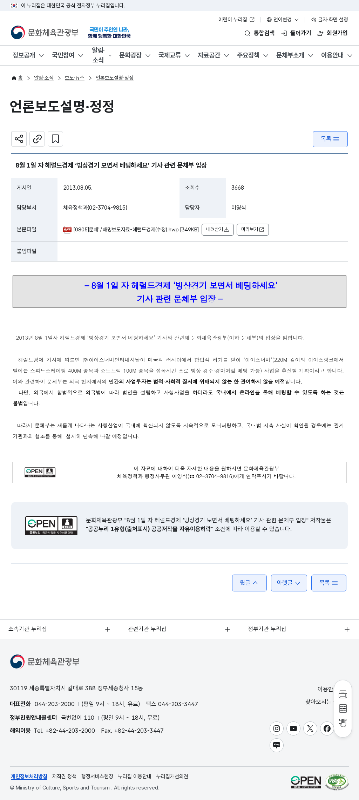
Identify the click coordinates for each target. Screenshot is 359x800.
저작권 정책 (64, 776)
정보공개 (24, 55)
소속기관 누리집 (28, 628)
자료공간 (209, 55)
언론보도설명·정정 (115, 78)
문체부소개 (290, 55)
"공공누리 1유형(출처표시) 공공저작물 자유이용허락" (149, 529)
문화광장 (130, 55)
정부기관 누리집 (267, 628)
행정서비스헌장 (97, 776)
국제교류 (169, 55)
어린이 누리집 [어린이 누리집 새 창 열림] (236, 19)
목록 (330, 139)
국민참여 (63, 55)
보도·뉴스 (74, 78)
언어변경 (282, 19)
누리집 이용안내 (134, 776)
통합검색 (264, 32)
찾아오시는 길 (326, 702)
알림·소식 (98, 55)
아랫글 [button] (289, 583)
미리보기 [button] (252, 230)
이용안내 (332, 55)
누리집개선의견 (172, 776)
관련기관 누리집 (147, 628)
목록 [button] (328, 583)
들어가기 (300, 32)
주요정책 (248, 55)
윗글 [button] (249, 583)
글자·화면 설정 (329, 19)
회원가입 (337, 32)
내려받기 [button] (217, 230)
